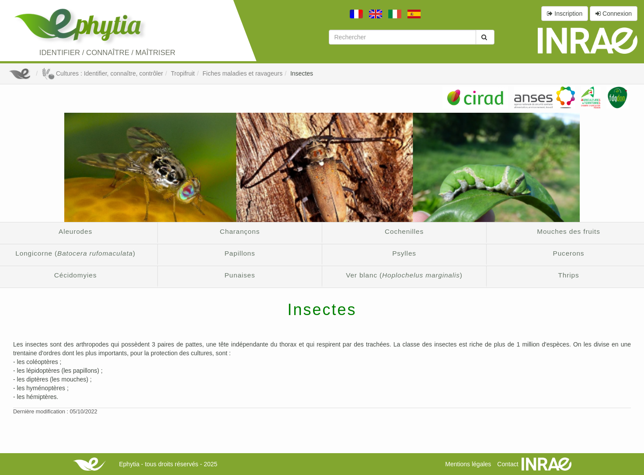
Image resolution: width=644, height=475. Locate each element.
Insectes (301, 73)
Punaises (239, 275)
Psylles (404, 253)
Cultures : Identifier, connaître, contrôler (102, 73)
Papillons (239, 253)
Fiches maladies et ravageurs (242, 73)
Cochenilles (404, 231)
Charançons (240, 231)
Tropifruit (183, 73)
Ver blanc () (404, 275)
